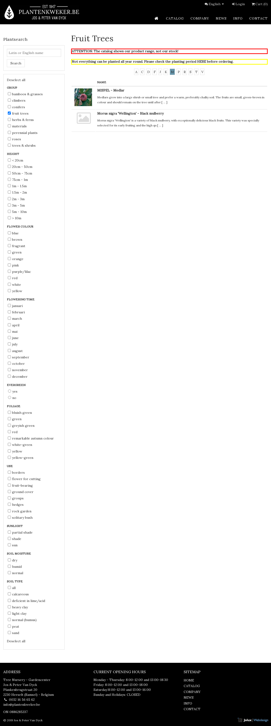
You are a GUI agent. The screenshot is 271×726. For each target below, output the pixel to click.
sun (12, 545)
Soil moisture (19, 553)
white (14, 284)
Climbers (16, 100)
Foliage (14, 406)
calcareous (18, 594)
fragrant (16, 246)
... (164, 102)
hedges (16, 504)
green (14, 252)
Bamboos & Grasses (25, 94)
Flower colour (20, 226)
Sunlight (15, 526)
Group (12, 87)
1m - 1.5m (17, 186)
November (18, 370)
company (200, 18)
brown (15, 239)
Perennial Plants (23, 133)
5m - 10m (17, 212)
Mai (12, 331)
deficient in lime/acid (26, 601)
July (12, 344)
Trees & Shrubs (22, 145)
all (12, 588)
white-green (20, 445)
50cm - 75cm (20, 173)
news (221, 18)
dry (12, 560)
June (13, 338)
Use (10, 466)
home (189, 680)
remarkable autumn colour (31, 438)
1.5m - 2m (17, 192)
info (238, 18)
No (12, 398)
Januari (15, 306)
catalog (175, 18)
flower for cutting (24, 479)
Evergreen (16, 385)
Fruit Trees (18, 113)
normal (15, 573)
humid (15, 566)
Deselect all (16, 80)
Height (13, 154)
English (217, 4)
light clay (17, 613)
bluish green (20, 413)
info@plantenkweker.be (21, 704)
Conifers (16, 107)
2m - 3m (16, 199)
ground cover (21, 492)
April (13, 325)
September (18, 357)
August (15, 351)
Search (15, 63)
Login (238, 4)
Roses (14, 139)
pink (13, 265)
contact (258, 18)
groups (16, 498)
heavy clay (18, 607)
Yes (12, 391)
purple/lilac (19, 272)
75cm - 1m (18, 180)
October (16, 363)
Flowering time (21, 299)
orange (15, 259)
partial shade (20, 532)
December (18, 376)
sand (13, 633)
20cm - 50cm (20, 167)
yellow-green (20, 458)
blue (13, 233)
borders (16, 472)
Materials (17, 126)
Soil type (15, 581)
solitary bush (20, 517)
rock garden (19, 511)
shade (14, 539)
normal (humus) (22, 620)
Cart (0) (259, 4)
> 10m (14, 218)
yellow (15, 291)
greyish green (21, 425)
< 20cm (15, 160)
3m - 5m (16, 205)
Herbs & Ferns (21, 120)
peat (13, 626)
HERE (201, 61)
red (12, 278)
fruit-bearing (20, 485)
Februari (16, 312)
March (15, 318)
